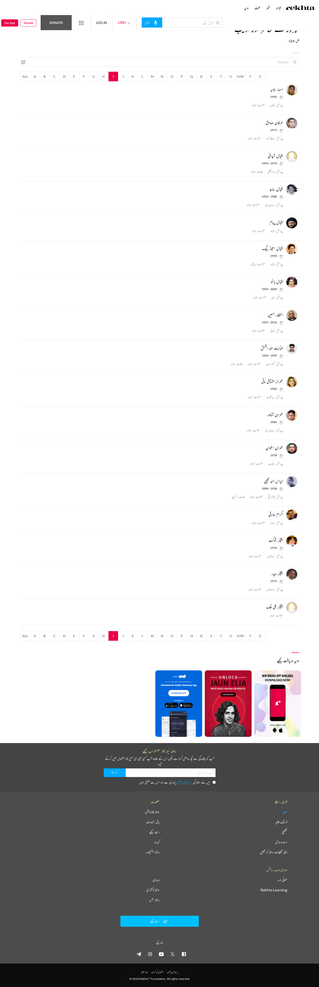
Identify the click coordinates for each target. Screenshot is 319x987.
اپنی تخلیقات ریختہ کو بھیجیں (273, 852)
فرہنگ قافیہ (281, 822)
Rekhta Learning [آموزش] (273, 890)
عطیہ (284, 812)
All (25, 76)
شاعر (278, 8)
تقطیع (284, 832)
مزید (246, 8)
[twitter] (172, 954)
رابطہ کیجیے (154, 832)
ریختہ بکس (154, 900)
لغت (257, 8)
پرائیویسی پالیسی (184, 782)
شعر (268, 8)
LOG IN (101, 23)
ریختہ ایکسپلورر (153, 852)
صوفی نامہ (282, 880)
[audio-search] (152, 22)
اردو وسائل (281, 842)
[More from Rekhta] (81, 22)
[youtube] (161, 954)
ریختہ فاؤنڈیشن (152, 812)
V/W (240, 76)
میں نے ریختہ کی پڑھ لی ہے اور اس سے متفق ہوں (177, 782)
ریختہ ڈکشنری (153, 890)
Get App (9, 23)
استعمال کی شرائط (157, 972)
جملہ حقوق (144, 972)
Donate (56, 23)
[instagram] (150, 954)
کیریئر (157, 842)
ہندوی (156, 880)
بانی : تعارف (153, 822)
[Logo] (300, 8)
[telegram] (139, 954)
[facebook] (184, 954)
